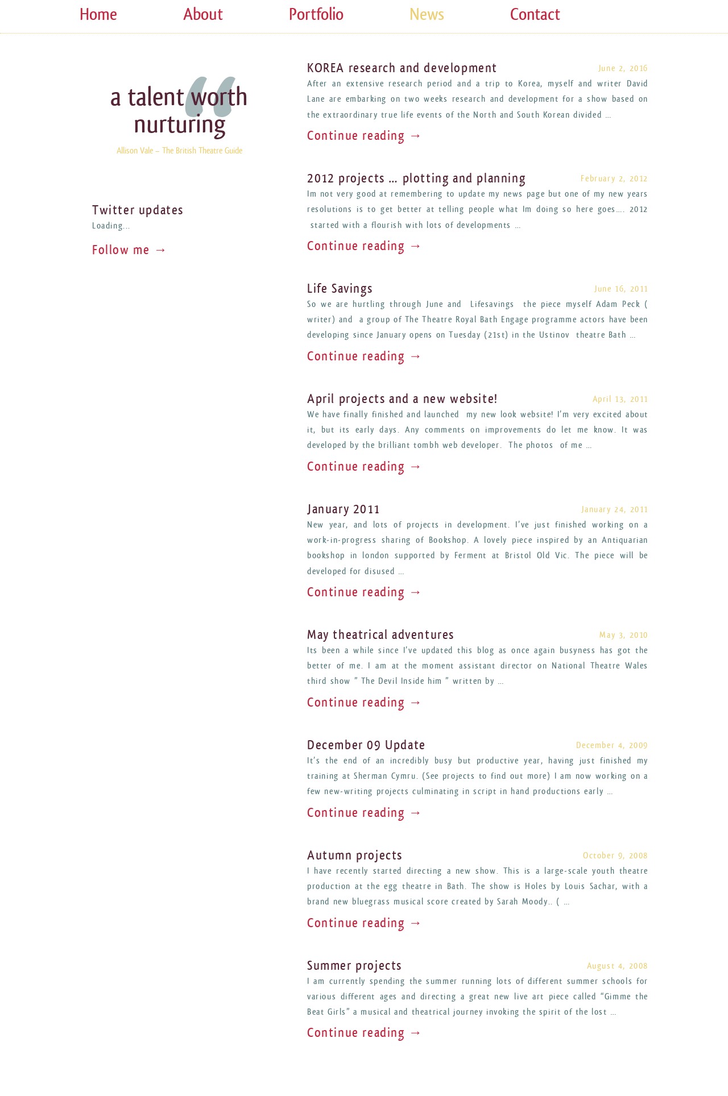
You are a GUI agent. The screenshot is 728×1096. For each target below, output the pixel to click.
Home (98, 14)
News (427, 14)
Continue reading (365, 136)
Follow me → (130, 250)
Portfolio (316, 14)
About (203, 14)
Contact (535, 14)
